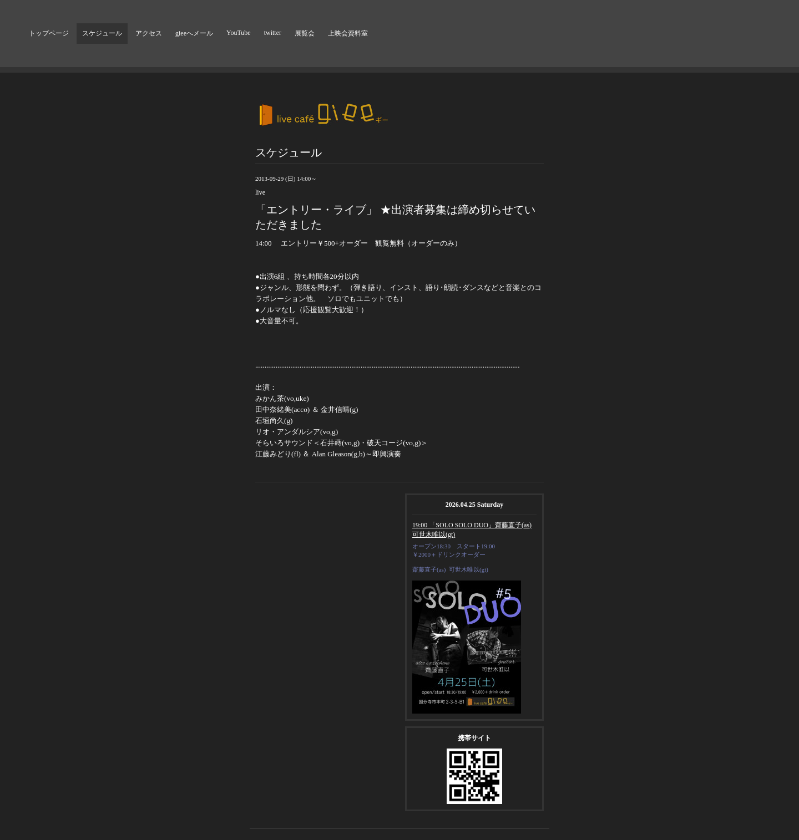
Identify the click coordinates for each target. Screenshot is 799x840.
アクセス (148, 33)
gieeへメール (194, 33)
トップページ (49, 33)
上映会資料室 (348, 33)
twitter (272, 33)
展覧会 (305, 33)
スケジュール (102, 33)
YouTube (238, 33)
